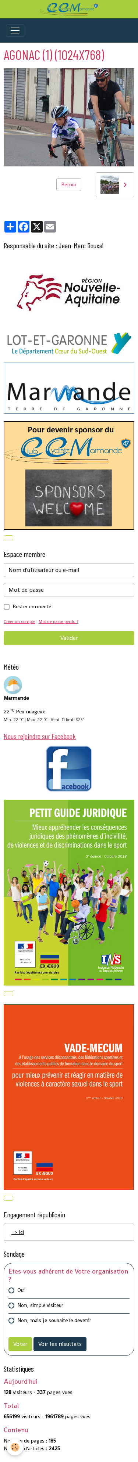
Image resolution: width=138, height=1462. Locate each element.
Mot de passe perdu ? (58, 621)
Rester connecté (32, 606)
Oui (21, 1290)
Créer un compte (19, 621)
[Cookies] (15, 1447)
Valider (69, 638)
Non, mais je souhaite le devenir (54, 1320)
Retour (69, 184)
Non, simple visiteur (40, 1305)
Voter (20, 1344)
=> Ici (17, 1232)
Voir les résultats (60, 1344)
